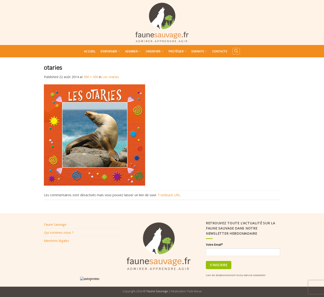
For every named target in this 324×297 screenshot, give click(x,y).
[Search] (236, 51)
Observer (155, 51)
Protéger (178, 51)
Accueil (89, 51)
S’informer (110, 51)
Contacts (219, 51)
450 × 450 (91, 76)
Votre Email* (214, 245)
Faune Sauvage (55, 224)
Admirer (133, 51)
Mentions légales (56, 240)
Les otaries (110, 76)
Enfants (199, 51)
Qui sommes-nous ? (59, 232)
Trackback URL (169, 195)
